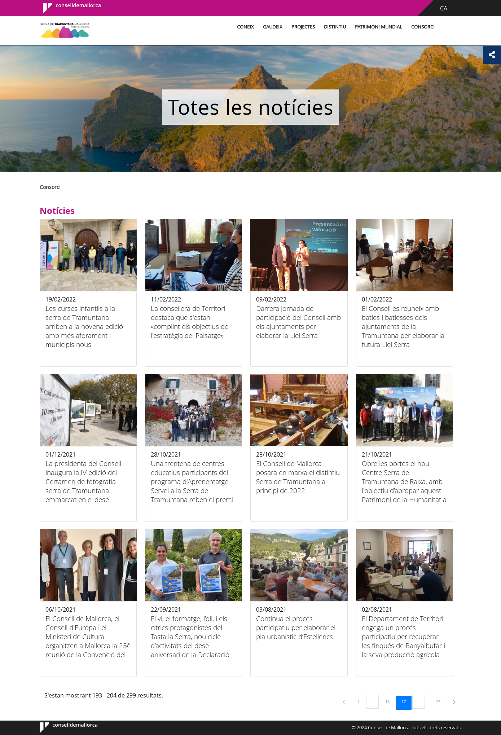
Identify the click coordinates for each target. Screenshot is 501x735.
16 (390, 701)
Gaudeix (272, 27)
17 (406, 701)
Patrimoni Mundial (378, 27)
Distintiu (335, 27)
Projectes (303, 27)
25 (441, 701)
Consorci (423, 27)
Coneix (245, 27)
